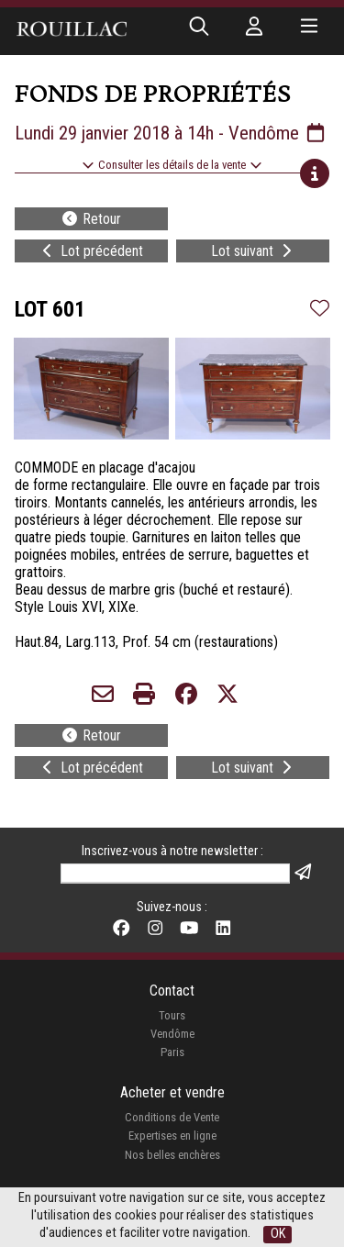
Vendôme (172, 1034)
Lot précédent (91, 251)
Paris (172, 1052)
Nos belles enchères (172, 1155)
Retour (91, 219)
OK (278, 1233)
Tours (172, 1015)
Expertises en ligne (172, 1135)
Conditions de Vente (172, 1117)
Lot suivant (253, 251)
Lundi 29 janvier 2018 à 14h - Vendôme (171, 133)
